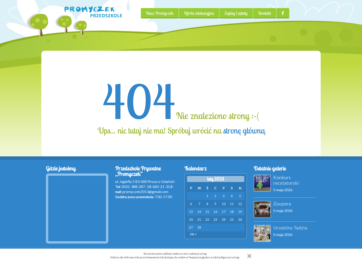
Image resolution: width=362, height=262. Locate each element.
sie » (193, 234)
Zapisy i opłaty (235, 13)
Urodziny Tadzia (290, 227)
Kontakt (264, 13)
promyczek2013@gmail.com (145, 191)
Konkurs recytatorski (286, 180)
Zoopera (282, 203)
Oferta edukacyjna (199, 13)
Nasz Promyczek (159, 13)
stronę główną (244, 130)
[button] (249, 256)
